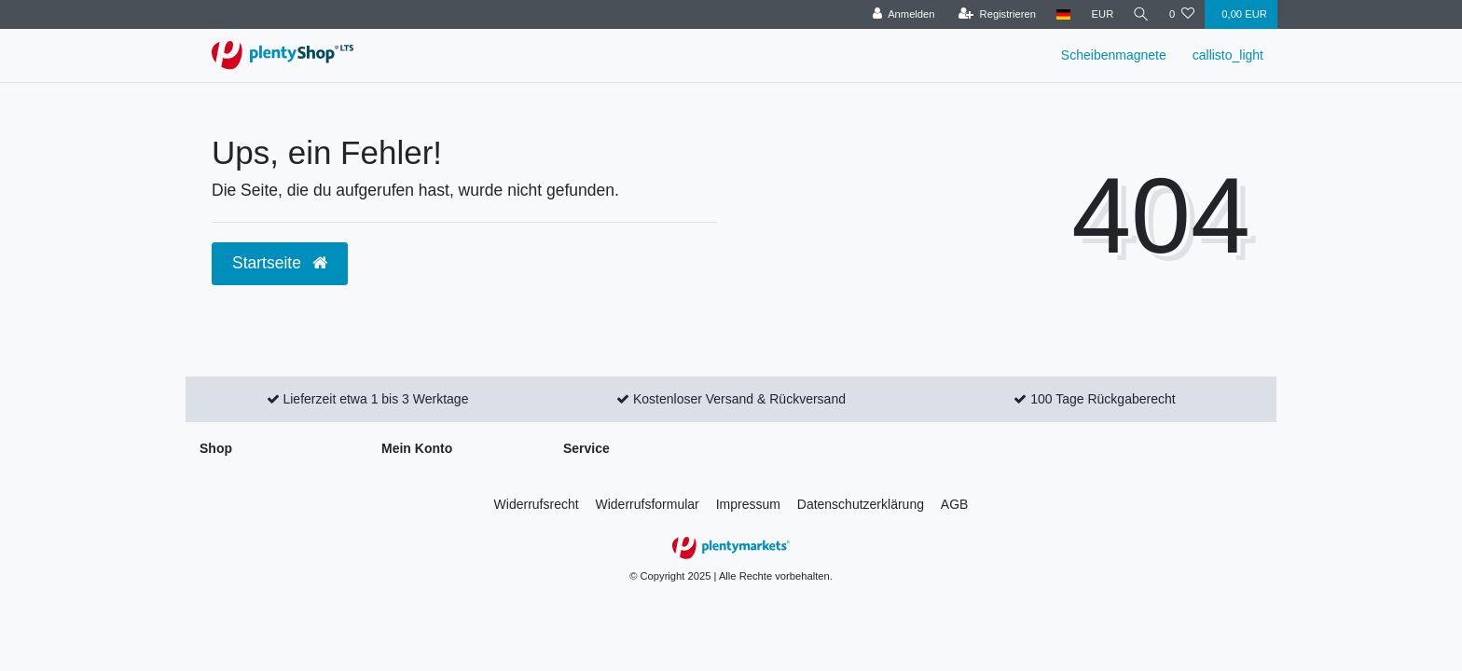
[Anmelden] (901, 14)
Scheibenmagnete (1113, 55)
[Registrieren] (994, 14)
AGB (955, 504)
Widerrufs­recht (536, 504)
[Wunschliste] (1182, 14)
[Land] (1061, 14)
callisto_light (1228, 55)
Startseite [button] (279, 262)
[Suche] (1140, 14)
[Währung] (1100, 14)
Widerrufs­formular (647, 504)
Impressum (748, 504)
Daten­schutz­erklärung (860, 504)
